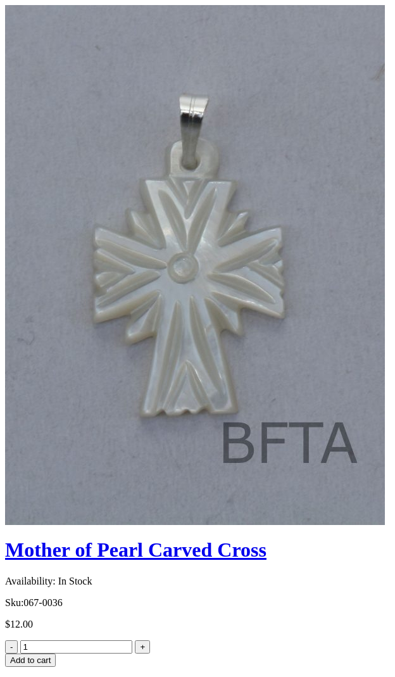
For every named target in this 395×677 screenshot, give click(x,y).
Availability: (30, 581)
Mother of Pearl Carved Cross (135, 549)
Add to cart (30, 660)
